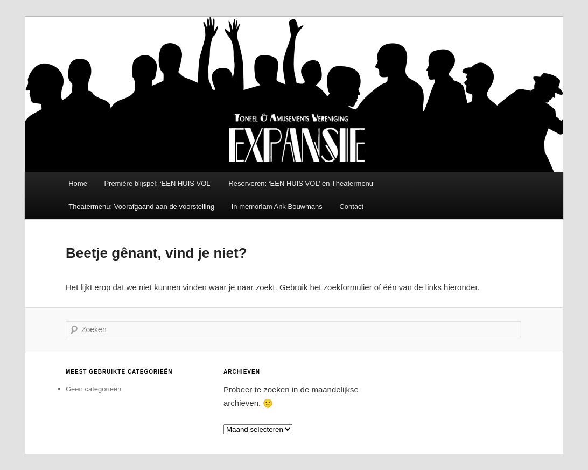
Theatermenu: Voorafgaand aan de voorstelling (141, 206)
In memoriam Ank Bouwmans (277, 206)
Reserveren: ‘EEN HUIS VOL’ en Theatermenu (300, 183)
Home (77, 183)
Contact (351, 206)
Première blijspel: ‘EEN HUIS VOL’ (157, 183)
